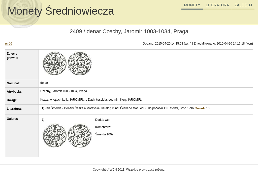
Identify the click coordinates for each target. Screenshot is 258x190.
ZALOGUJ (243, 5)
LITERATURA (217, 5)
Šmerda (200, 108)
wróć (8, 43)
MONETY (192, 5)
